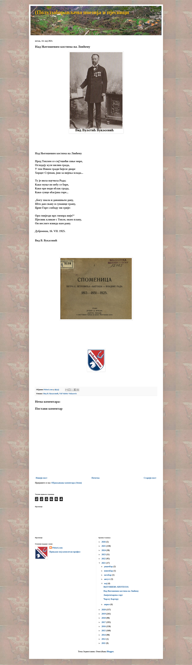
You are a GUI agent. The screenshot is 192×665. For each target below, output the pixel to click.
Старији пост (150, 478)
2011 (104, 643)
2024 (104, 550)
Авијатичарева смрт (113, 595)
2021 (104, 563)
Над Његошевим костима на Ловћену (121, 591)
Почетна (96, 478)
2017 (104, 622)
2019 (104, 614)
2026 (104, 542)
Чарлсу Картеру (110, 599)
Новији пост (41, 478)
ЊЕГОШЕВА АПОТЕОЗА (115, 587)
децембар (108, 566)
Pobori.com (57, 548)
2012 (104, 639)
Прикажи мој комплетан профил (64, 552)
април (107, 604)
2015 (104, 630)
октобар (108, 575)
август (107, 579)
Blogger (110, 651)
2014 (104, 635)
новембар (108, 571)
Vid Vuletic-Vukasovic (68, 394)
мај (106, 583)
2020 (104, 610)
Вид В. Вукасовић (50, 394)
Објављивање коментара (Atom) (66, 483)
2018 (104, 618)
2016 (104, 626)
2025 (104, 546)
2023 (104, 554)
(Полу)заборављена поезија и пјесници (82, 12)
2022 (104, 559)
